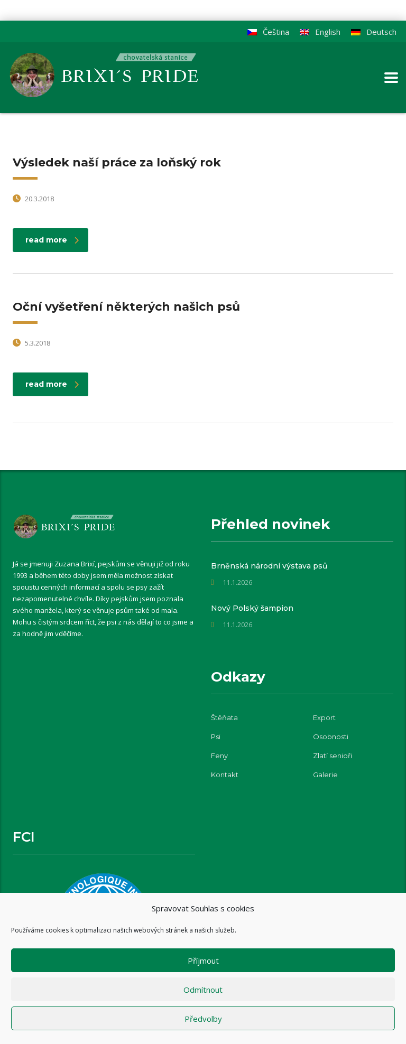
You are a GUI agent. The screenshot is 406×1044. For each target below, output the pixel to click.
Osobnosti (330, 736)
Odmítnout (203, 989)
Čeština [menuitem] (276, 31)
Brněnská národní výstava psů (269, 566)
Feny (219, 755)
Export (324, 717)
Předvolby (203, 1018)
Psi (215, 736)
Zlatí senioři (332, 755)
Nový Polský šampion (252, 608)
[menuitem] (374, 32)
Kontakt (224, 774)
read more (52, 240)
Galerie (325, 774)
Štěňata (224, 717)
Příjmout (203, 960)
